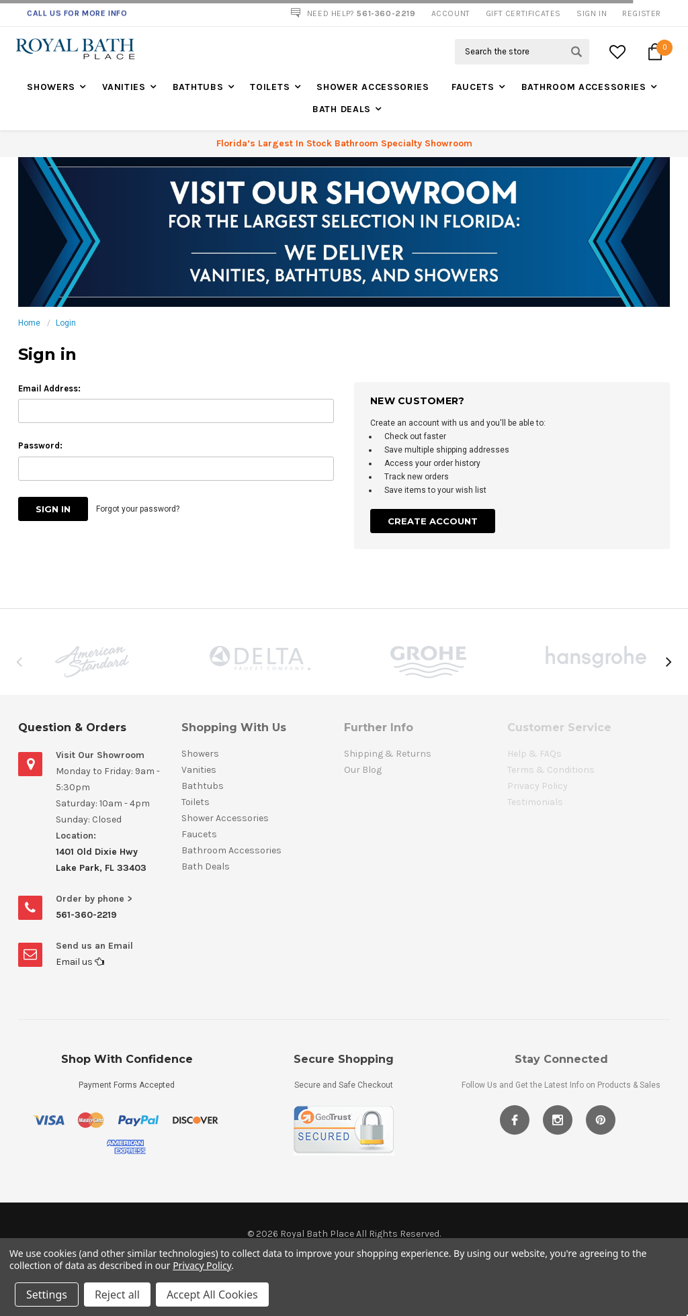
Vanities (124, 87)
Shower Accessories (372, 87)
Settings (46, 1294)
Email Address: (49, 388)
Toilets (270, 87)
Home (29, 323)
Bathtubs (198, 87)
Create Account (433, 521)
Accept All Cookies (212, 1294)
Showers (51, 87)
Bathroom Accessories (583, 87)
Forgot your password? (137, 509)
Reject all (117, 1294)
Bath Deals (341, 109)
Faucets (473, 87)
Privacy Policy (202, 1265)
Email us (80, 962)
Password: (40, 445)
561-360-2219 (86, 915)
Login (66, 323)
